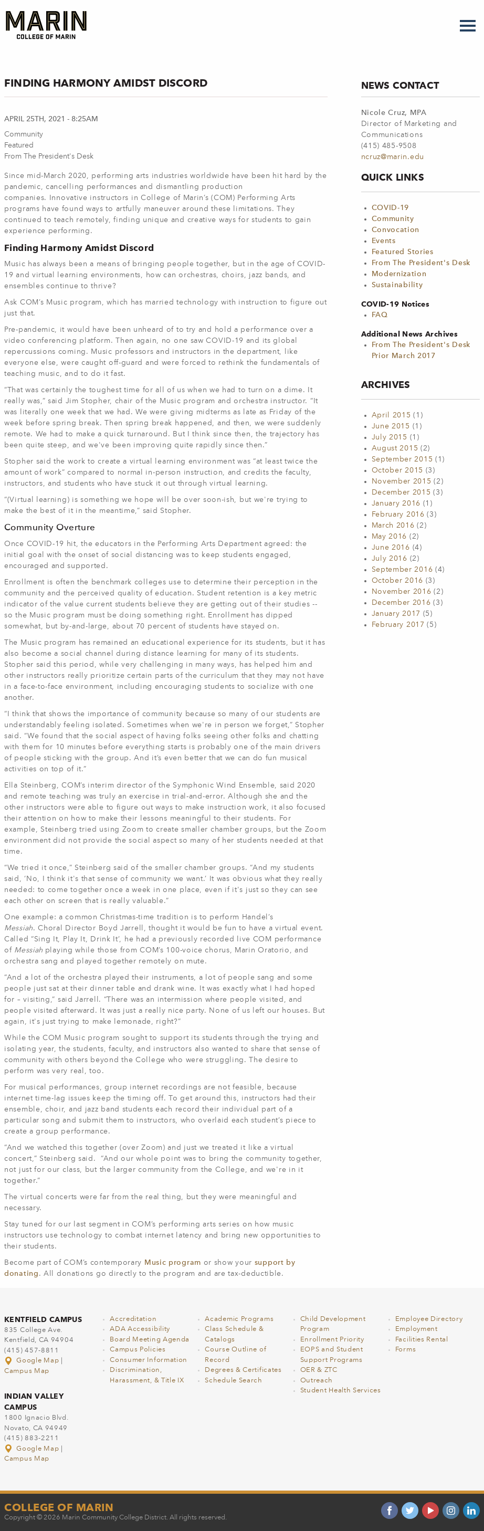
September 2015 (402, 459)
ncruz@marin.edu (393, 157)
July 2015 (389, 437)
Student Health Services (340, 1390)
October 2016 (397, 580)
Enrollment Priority (332, 1339)
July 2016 (389, 558)
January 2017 (396, 613)
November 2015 (402, 481)
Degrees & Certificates (243, 1370)
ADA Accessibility (140, 1329)
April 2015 (391, 415)
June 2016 (391, 547)
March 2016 (393, 525)
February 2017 (398, 624)
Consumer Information (148, 1360)
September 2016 (402, 569)
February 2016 (398, 514)
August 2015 (395, 448)
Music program (172, 1262)
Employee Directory (429, 1319)
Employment (416, 1329)
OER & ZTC (319, 1370)
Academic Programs (239, 1319)
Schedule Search (233, 1380)
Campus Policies (138, 1349)
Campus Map (26, 1371)
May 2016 (389, 536)
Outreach (316, 1380)
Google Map (32, 1360)
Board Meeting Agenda (150, 1339)
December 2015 (401, 492)
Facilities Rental (421, 1339)
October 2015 (397, 470)
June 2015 (391, 426)
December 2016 (401, 602)
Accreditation (133, 1319)
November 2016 (402, 591)
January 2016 (396, 503)
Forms (405, 1349)
